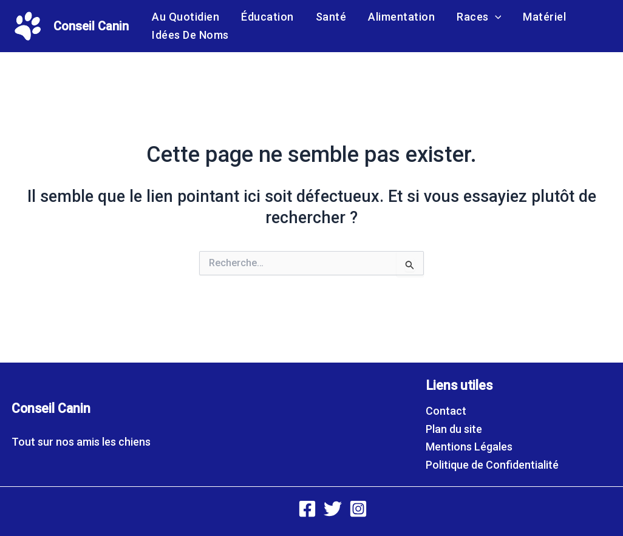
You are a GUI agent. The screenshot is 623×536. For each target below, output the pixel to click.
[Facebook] (307, 509)
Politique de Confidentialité (492, 464)
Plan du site (454, 429)
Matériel (544, 16)
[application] (495, 17)
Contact (446, 410)
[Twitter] (333, 509)
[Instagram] (358, 509)
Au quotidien (185, 16)
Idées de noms (190, 34)
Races (479, 17)
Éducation (267, 16)
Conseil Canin (91, 26)
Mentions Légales (469, 446)
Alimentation (401, 16)
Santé (331, 16)
